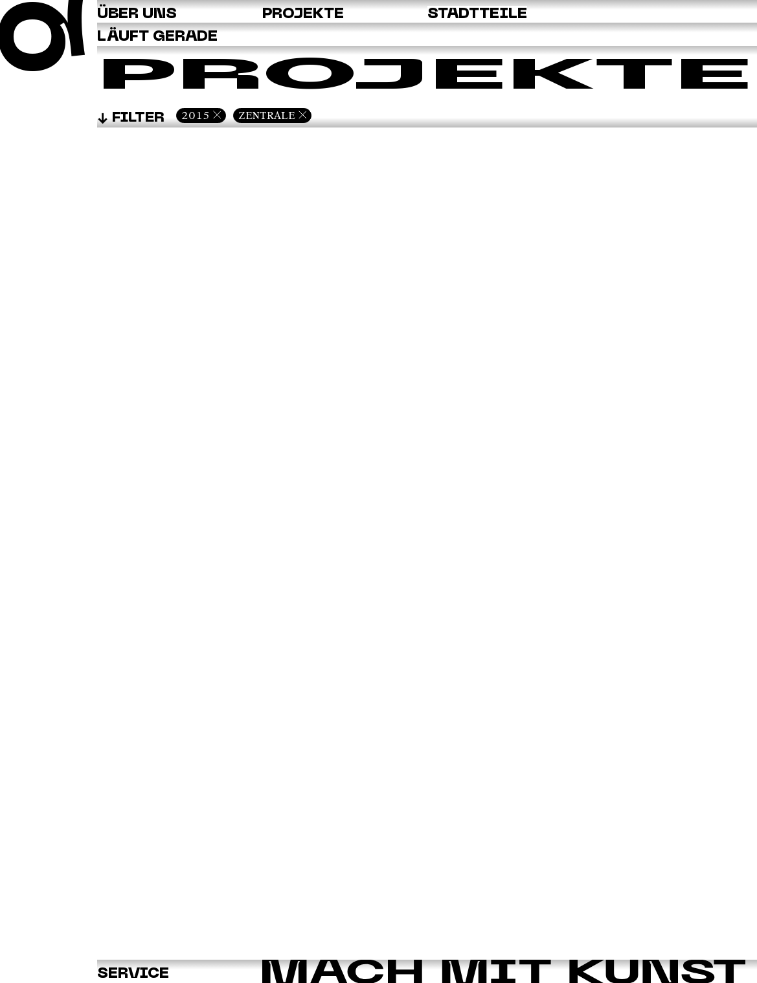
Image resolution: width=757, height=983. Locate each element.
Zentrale (266, 115)
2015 (195, 115)
